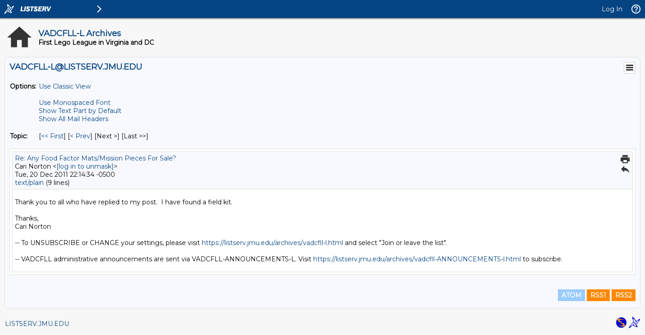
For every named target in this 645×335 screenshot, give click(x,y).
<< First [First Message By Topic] (52, 136)
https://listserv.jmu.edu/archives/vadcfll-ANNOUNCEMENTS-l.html (417, 259)
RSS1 (598, 295)
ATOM (571, 295)
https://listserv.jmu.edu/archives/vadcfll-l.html (272, 243)
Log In (612, 9)
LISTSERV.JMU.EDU (37, 324)
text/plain (29, 183)
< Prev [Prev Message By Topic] (80, 136)
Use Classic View (65, 86)
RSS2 (623, 295)
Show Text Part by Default (80, 111)
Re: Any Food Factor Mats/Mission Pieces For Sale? (95, 158)
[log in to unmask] (85, 166)
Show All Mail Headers (73, 119)
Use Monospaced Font (75, 103)
